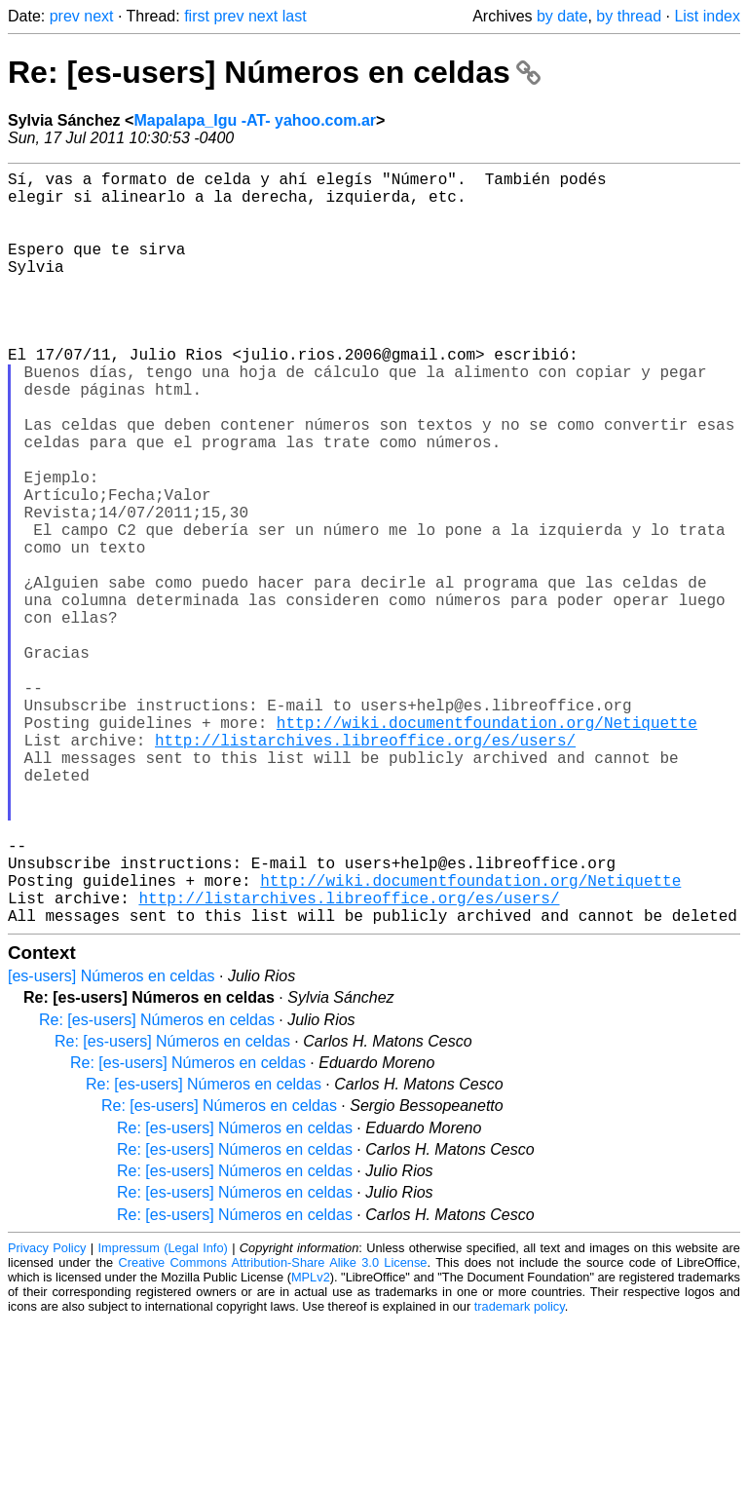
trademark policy (519, 1474)
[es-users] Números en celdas (111, 1143)
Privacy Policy (47, 1415)
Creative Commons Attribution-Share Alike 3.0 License (273, 1430)
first (196, 16)
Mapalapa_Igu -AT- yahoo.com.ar (254, 120)
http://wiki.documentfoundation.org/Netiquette (487, 847)
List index (707, 16)
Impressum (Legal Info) (163, 1415)
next (98, 16)
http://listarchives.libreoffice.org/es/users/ (365, 868)
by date (562, 16)
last (294, 16)
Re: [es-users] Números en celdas (274, 72)
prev (65, 16)
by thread (628, 16)
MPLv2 (310, 1444)
